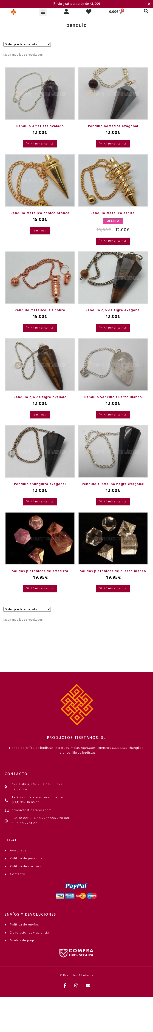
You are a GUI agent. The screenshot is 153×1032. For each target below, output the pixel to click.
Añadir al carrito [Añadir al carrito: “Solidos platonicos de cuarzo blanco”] (115, 589)
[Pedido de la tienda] (27, 44)
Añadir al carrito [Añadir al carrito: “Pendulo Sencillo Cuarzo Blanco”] (115, 415)
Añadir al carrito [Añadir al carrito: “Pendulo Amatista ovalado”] (42, 144)
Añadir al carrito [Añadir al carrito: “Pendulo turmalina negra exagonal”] (115, 502)
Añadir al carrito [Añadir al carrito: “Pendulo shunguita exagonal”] (42, 502)
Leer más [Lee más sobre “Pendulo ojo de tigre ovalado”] (40, 415)
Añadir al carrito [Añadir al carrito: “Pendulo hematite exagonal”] (115, 144)
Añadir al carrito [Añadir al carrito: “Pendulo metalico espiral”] (115, 241)
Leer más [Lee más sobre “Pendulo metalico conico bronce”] (40, 231)
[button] (43, 12)
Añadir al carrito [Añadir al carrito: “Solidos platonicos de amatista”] (42, 589)
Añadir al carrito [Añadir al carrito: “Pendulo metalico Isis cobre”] (42, 328)
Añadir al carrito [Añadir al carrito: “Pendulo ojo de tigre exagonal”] (115, 328)
